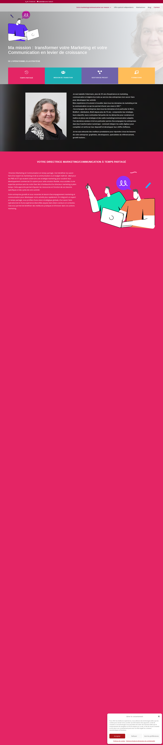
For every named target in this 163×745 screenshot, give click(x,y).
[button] (159, 716)
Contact (157, 7)
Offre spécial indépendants (123, 7)
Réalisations (140, 7)
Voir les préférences (151, 736)
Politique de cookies (119, 741)
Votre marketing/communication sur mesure (92, 7)
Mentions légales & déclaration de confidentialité (140, 741)
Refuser (134, 736)
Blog (149, 7)
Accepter (117, 736)
